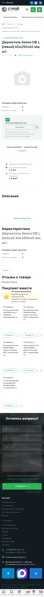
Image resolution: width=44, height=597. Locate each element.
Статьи (5, 535)
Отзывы (5, 532)
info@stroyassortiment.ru (16, 557)
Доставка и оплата (9, 528)
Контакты (6, 545)
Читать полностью (22, 218)
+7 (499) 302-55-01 (15, 550)
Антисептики (7, 506)
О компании (7, 521)
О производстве (9, 525)
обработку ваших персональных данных (23, 479)
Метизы (5, 516)
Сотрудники (7, 538)
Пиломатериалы (10, 17)
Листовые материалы (11, 512)
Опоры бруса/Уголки (12, 38)
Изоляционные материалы (33, 17)
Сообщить (22, 151)
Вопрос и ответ (8, 542)
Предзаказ (20, 127)
